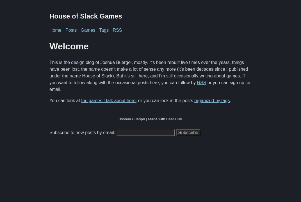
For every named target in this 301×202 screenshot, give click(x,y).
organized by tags (212, 100)
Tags (104, 30)
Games (88, 30)
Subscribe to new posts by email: (82, 132)
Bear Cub (174, 119)
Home (55, 30)
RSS (117, 30)
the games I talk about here (108, 100)
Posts (71, 30)
